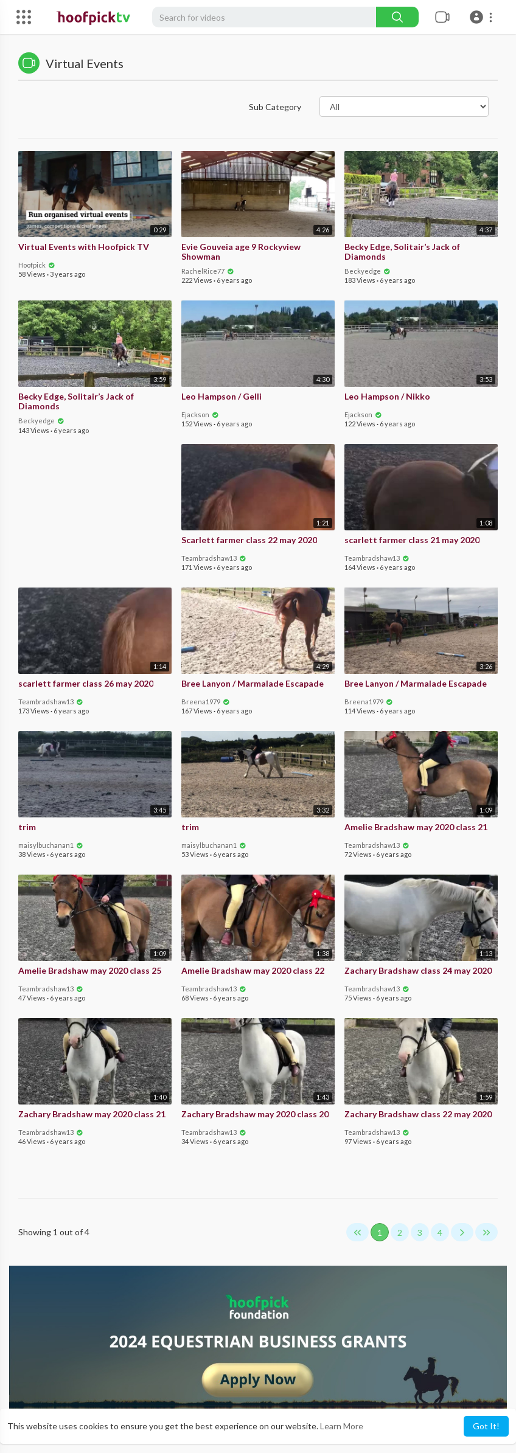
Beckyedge (367, 271)
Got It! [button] (486, 1426)
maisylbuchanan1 (50, 845)
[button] (482, 17)
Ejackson (200, 414)
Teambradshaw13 (213, 558)
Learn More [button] (341, 1426)
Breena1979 (205, 702)
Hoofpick (36, 265)
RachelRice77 (207, 271)
